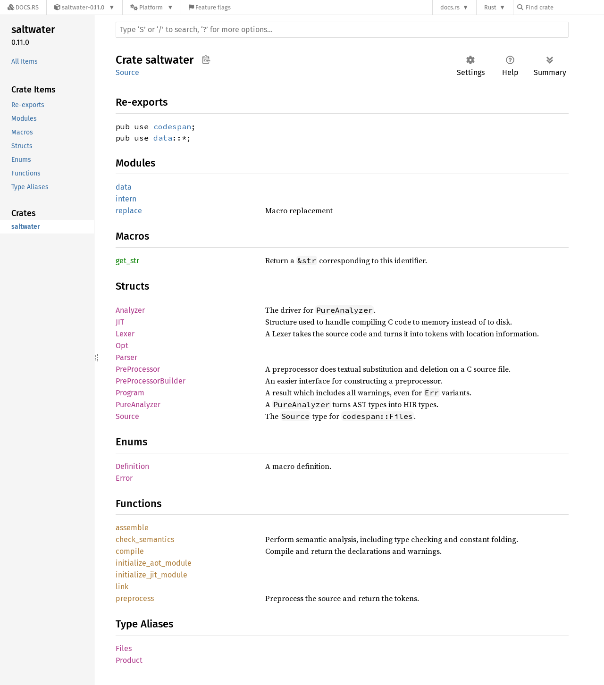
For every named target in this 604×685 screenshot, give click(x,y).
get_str (127, 260)
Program (130, 392)
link (122, 586)
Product (129, 660)
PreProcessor (138, 369)
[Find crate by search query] (564, 7)
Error (124, 478)
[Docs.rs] (23, 7)
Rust (490, 7)
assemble (132, 527)
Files (124, 648)
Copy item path (206, 59)
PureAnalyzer (138, 404)
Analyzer (130, 310)
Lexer (125, 333)
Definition (132, 466)
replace (129, 210)
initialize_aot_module (154, 563)
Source (127, 72)
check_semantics (145, 539)
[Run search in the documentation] (342, 30)
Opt (122, 345)
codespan (172, 126)
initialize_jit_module (151, 574)
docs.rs (450, 7)
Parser (126, 357)
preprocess (135, 598)
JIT (120, 321)
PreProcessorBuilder (150, 380)
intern (126, 198)
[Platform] (152, 7)
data (162, 137)
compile (130, 551)
